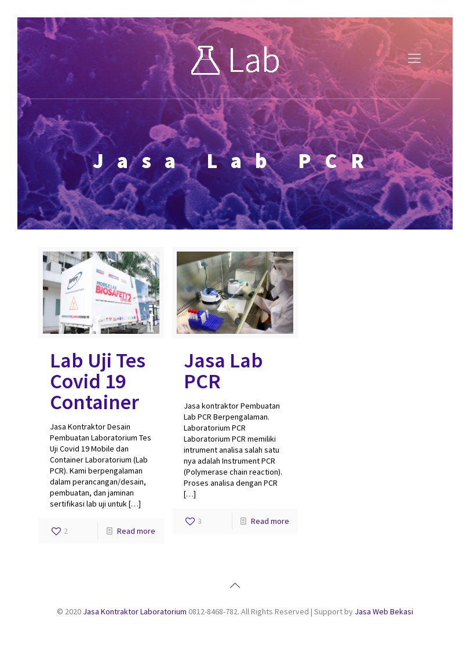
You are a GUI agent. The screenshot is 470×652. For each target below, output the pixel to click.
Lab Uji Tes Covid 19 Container (97, 381)
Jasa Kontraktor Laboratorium (135, 611)
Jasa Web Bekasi (384, 611)
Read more (136, 531)
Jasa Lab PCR (223, 370)
